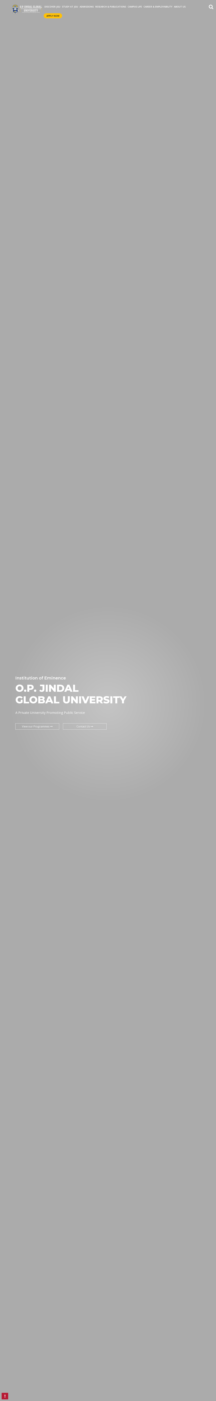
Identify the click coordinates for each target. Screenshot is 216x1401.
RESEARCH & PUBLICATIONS (110, 6)
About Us (180, 6)
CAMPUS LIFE (135, 6)
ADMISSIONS (87, 6)
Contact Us (85, 726)
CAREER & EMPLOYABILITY (158, 6)
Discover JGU (52, 6)
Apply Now (52, 15)
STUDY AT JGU (70, 6)
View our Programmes (37, 726)
